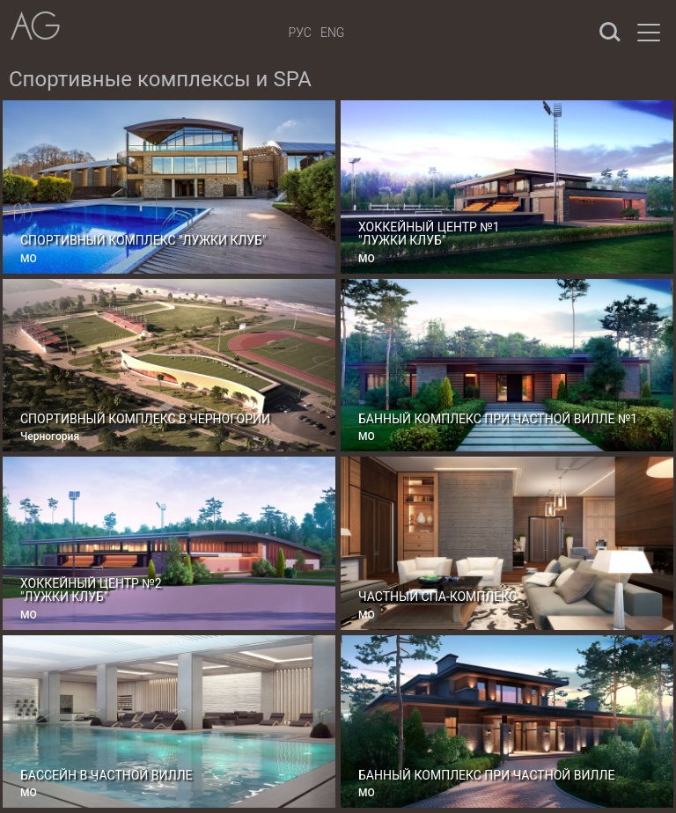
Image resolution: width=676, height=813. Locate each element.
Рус (300, 33)
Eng (332, 33)
